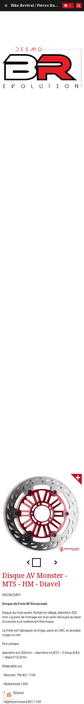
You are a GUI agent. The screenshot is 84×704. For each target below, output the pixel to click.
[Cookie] (9, 695)
